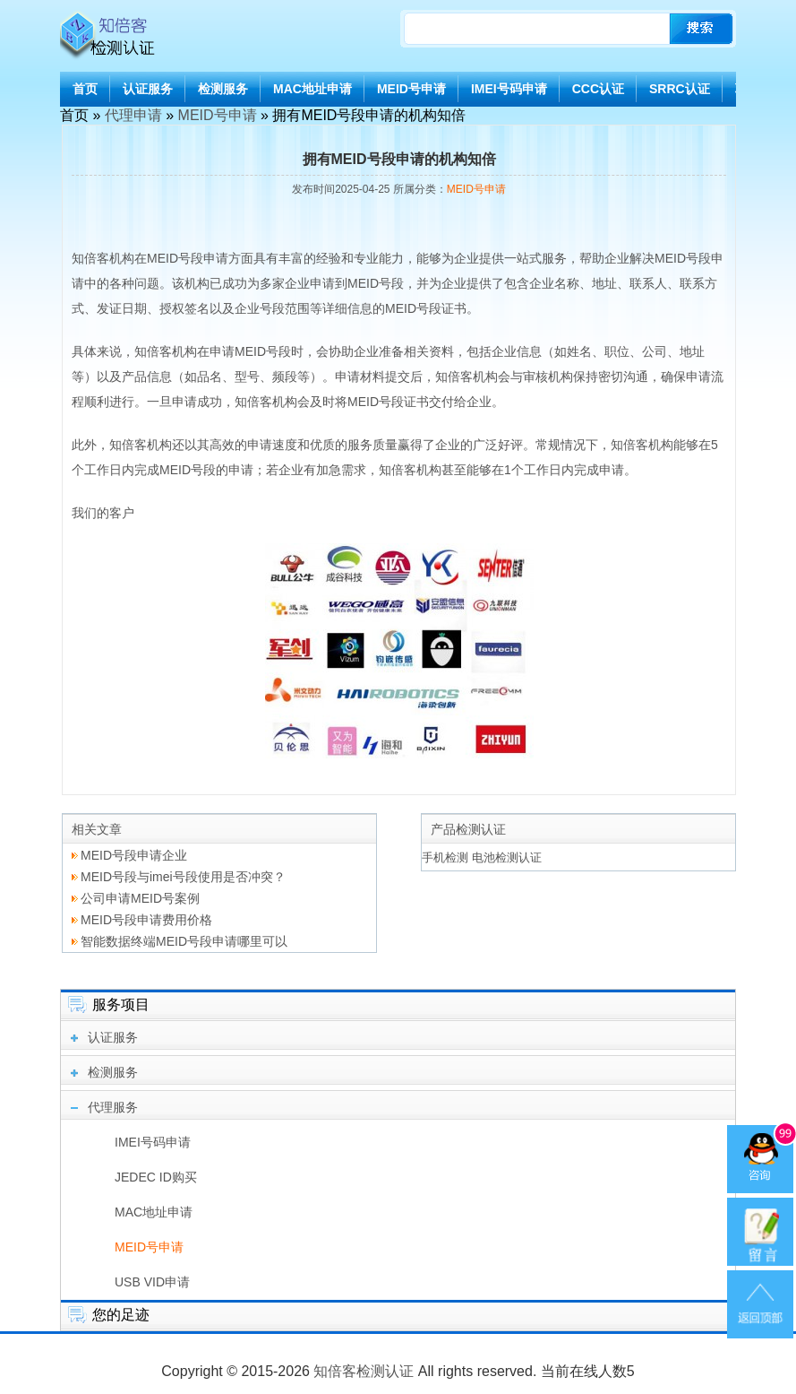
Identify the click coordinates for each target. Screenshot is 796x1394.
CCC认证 (598, 89)
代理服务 (113, 1107)
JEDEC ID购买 (156, 1177)
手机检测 (445, 857)
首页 (85, 89)
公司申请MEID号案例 (140, 898)
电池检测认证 (507, 857)
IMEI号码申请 (509, 89)
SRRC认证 (679, 89)
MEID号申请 (411, 89)
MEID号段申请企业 (134, 855)
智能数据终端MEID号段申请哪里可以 (184, 941)
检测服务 (223, 89)
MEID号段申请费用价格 (146, 920)
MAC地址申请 (312, 89)
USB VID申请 (152, 1282)
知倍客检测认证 (363, 1371)
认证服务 (148, 89)
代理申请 (133, 115)
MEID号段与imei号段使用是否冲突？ (183, 877)
